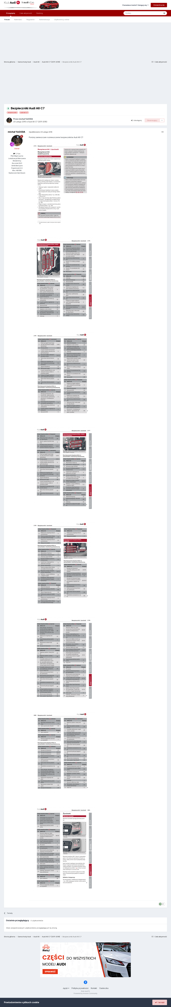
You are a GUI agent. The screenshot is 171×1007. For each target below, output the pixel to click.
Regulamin (31, 19)
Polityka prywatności (80, 988)
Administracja (44, 19)
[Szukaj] (136, 13)
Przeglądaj (10, 14)
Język (66, 988)
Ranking (39, 13)
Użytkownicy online (61, 19)
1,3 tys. (17, 154)
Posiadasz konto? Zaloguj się (135, 5)
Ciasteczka (103, 988)
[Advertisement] (85, 40)
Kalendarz (18, 19)
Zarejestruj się (158, 5)
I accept (159, 1002)
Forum (7, 19)
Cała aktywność (26, 13)
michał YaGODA (26, 119)
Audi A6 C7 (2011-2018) (37, 122)
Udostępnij (136, 120)
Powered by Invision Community (85, 993)
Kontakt (94, 988)
